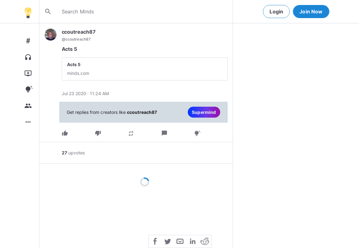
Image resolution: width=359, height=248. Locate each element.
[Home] (28, 11)
